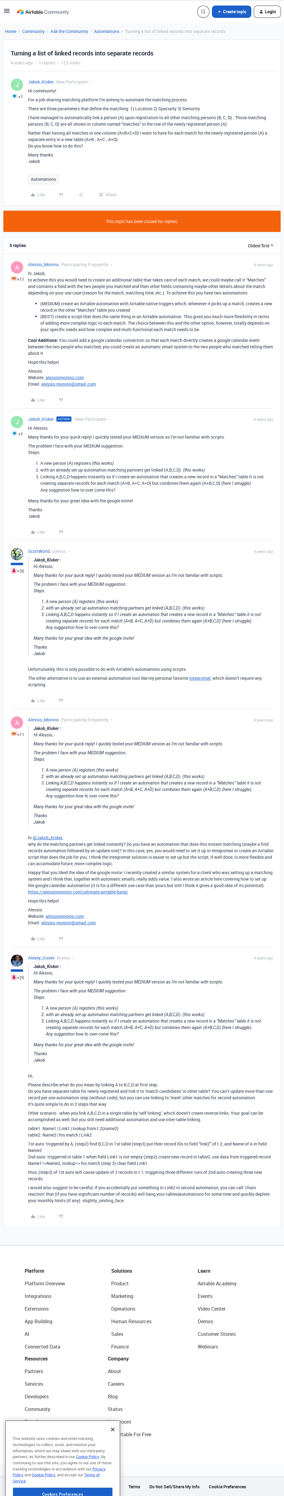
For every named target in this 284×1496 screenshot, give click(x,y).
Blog (113, 1396)
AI (27, 1334)
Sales (117, 1334)
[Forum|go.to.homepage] (42, 12)
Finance (120, 1346)
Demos (205, 1321)
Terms (134, 1487)
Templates (36, 1421)
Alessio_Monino (43, 264)
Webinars (208, 1346)
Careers (116, 1383)
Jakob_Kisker (41, 82)
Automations (106, 31)
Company (118, 1358)
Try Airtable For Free (129, 1434)
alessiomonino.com (65, 377)
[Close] (113, 1447)
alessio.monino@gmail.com (68, 384)
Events (205, 1296)
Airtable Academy (217, 1283)
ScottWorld (39, 551)
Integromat (200, 678)
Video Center (211, 1308)
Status (115, 1409)
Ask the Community (69, 31)
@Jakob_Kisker (47, 838)
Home (10, 31)
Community (33, 31)
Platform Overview (45, 1283)
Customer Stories (217, 1334)
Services (34, 1383)
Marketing (122, 1296)
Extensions (37, 1308)
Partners (34, 1371)
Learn (204, 1270)
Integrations (38, 1296)
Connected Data (42, 1346)
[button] (6, 13)
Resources (36, 1358)
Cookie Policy (87, 1475)
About (114, 1371)
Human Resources (131, 1321)
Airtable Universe (43, 1434)
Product (120, 1283)
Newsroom (119, 1421)
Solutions (121, 1270)
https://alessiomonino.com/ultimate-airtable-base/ (78, 892)
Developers (37, 1396)
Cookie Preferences (227, 1487)
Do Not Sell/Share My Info (174, 1487)
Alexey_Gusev (41, 958)
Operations (123, 1308)
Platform (34, 1270)
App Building (38, 1321)
